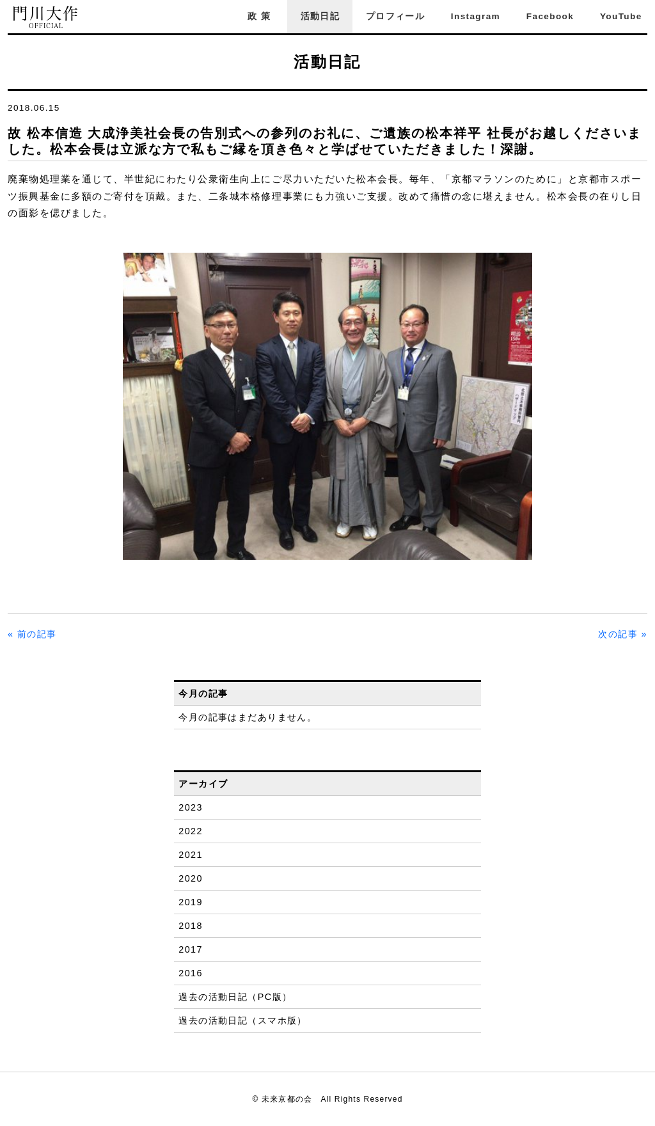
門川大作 (46, 17)
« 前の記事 (32, 634)
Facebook (550, 16)
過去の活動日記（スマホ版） (242, 1020)
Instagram (475, 16)
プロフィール (395, 16)
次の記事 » (622, 634)
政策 (261, 16)
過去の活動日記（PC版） (235, 997)
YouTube (621, 16)
